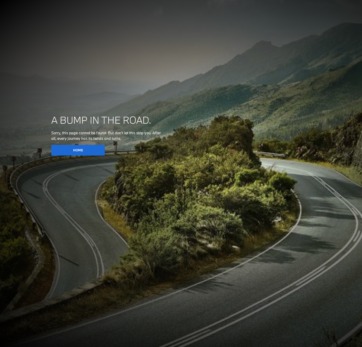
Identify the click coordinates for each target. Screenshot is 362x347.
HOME (78, 150)
